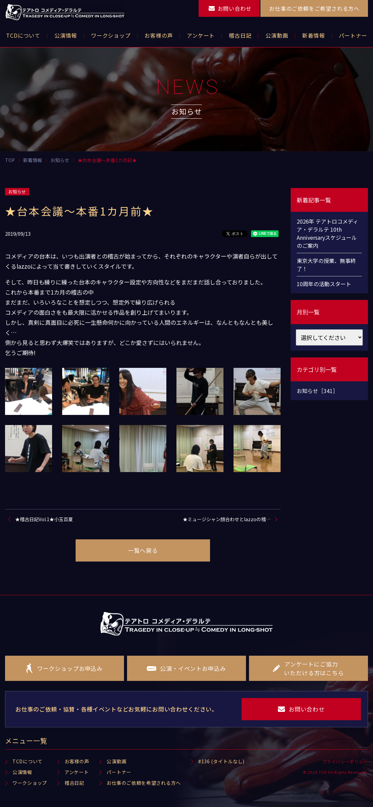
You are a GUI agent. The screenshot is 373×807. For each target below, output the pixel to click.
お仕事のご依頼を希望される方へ (144, 782)
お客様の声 (77, 761)
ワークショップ (29, 782)
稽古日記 (74, 782)
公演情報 (22, 772)
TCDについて (27, 761)
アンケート (77, 772)
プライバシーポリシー (345, 761)
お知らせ (17, 191)
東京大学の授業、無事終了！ (326, 265)
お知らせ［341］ (317, 391)
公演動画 (116, 761)
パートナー (119, 772)
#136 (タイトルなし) (221, 761)
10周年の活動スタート (324, 284)
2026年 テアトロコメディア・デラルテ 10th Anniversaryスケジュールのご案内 (327, 233)
